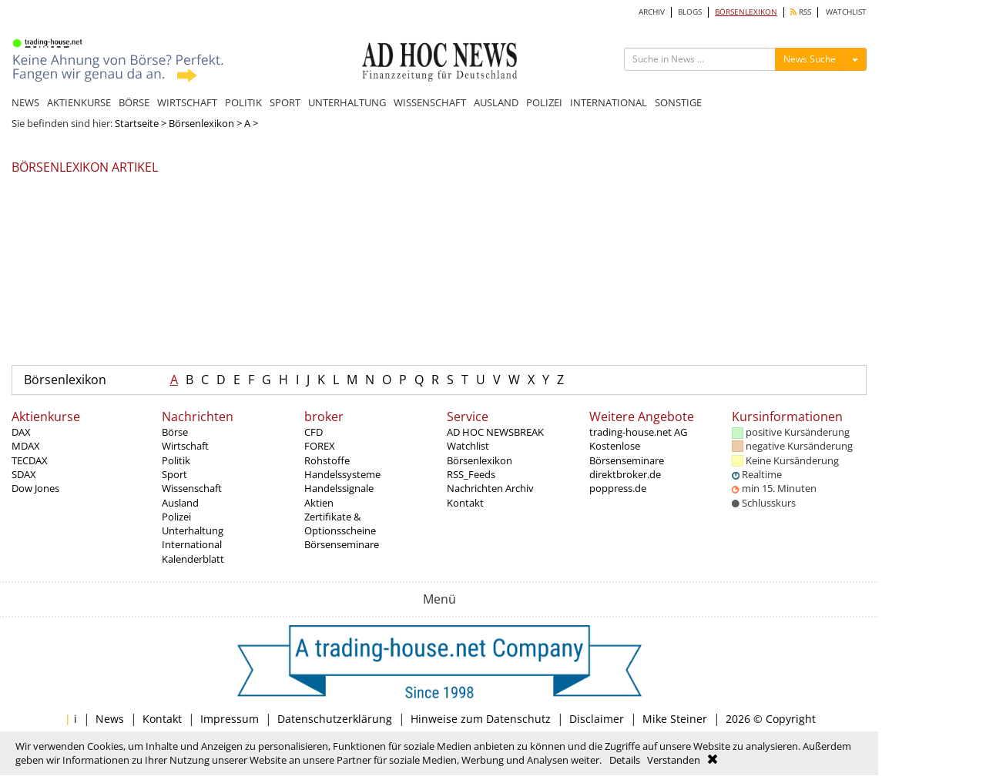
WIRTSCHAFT (187, 102)
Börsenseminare (341, 544)
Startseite (137, 123)
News (110, 718)
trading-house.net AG (638, 432)
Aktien (319, 503)
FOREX (319, 446)
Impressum (229, 718)
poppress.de (617, 488)
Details (624, 760)
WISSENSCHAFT (430, 102)
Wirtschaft (185, 446)
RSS (800, 12)
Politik (176, 460)
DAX (21, 432)
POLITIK (243, 102)
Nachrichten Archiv (490, 488)
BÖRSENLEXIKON (746, 12)
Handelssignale (339, 488)
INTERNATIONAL (608, 102)
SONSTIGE (678, 102)
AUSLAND (496, 102)
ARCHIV (652, 12)
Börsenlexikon (201, 123)
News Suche (809, 58)
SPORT (285, 102)
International (192, 544)
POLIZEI (544, 102)
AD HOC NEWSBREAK (495, 432)
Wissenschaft (192, 488)
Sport (174, 474)
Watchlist (468, 446)
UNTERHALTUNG (347, 102)
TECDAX (30, 460)
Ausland (180, 503)
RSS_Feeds (471, 474)
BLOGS (690, 12)
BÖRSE (134, 102)
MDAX (26, 446)
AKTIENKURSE (79, 102)
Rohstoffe (327, 460)
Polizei (176, 517)
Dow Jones (35, 488)
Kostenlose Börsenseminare (626, 453)
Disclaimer (596, 718)
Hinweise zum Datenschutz (481, 718)
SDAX (24, 474)
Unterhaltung (192, 530)
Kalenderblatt (193, 559)
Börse (175, 432)
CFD (313, 432)
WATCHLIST (846, 12)
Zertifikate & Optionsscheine (340, 523)
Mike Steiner (674, 718)
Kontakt (465, 503)
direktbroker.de (625, 474)
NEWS (25, 102)
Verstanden (673, 760)
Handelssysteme (342, 474)
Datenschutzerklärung (334, 718)
